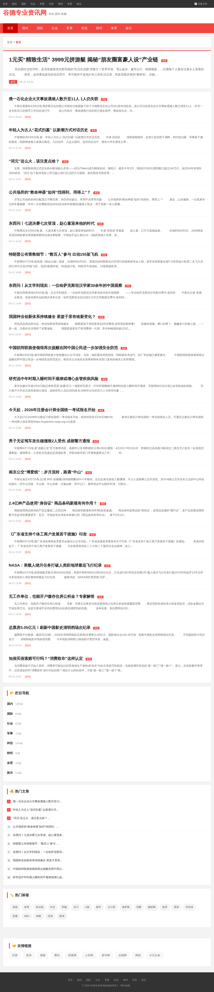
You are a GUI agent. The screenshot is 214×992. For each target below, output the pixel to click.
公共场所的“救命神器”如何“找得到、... (36, 826)
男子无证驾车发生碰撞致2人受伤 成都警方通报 (49, 441)
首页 (5, 4)
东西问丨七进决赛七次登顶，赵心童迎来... (38, 835)
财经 (60, 4)
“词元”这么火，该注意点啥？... (31, 818)
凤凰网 (72, 954)
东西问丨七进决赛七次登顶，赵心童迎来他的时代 (52, 223)
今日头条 (154, 954)
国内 (14, 4)
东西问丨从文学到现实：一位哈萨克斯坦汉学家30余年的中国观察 (65, 285)
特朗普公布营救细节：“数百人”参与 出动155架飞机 (53, 254)
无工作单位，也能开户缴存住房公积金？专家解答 (52, 596)
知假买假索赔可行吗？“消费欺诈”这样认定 (46, 658)
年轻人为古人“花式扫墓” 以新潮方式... (36, 809)
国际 (23, 4)
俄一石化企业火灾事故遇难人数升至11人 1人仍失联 (53, 99)
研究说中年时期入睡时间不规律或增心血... (38, 877)
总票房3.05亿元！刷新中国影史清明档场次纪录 (49, 627)
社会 (33, 4)
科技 (51, 4)
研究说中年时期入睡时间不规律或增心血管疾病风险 (53, 379)
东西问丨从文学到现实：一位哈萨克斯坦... (38, 851)
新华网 (106, 954)
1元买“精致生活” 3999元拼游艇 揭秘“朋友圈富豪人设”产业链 (83, 60)
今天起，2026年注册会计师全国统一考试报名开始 (52, 410)
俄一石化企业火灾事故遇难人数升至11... (37, 801)
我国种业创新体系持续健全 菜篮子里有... (37, 860)
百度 (15, 954)
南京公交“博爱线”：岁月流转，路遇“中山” (46, 472)
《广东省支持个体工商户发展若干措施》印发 (48, 534)
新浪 (29, 954)
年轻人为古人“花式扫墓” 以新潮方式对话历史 (48, 130)
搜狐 (43, 954)
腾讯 (57, 954)
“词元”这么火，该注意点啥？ (34, 161)
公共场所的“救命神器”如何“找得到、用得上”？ (50, 192)
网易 (138, 954)
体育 (69, 4)
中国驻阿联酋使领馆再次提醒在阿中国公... (38, 868)
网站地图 (125, 984)
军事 (42, 4)
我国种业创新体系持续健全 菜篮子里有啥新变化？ (52, 316)
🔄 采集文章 (200, 4)
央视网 (122, 954)
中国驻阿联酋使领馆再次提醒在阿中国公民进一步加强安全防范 (63, 348)
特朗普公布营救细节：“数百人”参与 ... (36, 843)
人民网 (89, 954)
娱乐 (79, 4)
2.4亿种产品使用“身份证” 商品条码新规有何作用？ (53, 503)
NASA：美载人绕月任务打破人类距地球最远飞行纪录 (55, 565)
